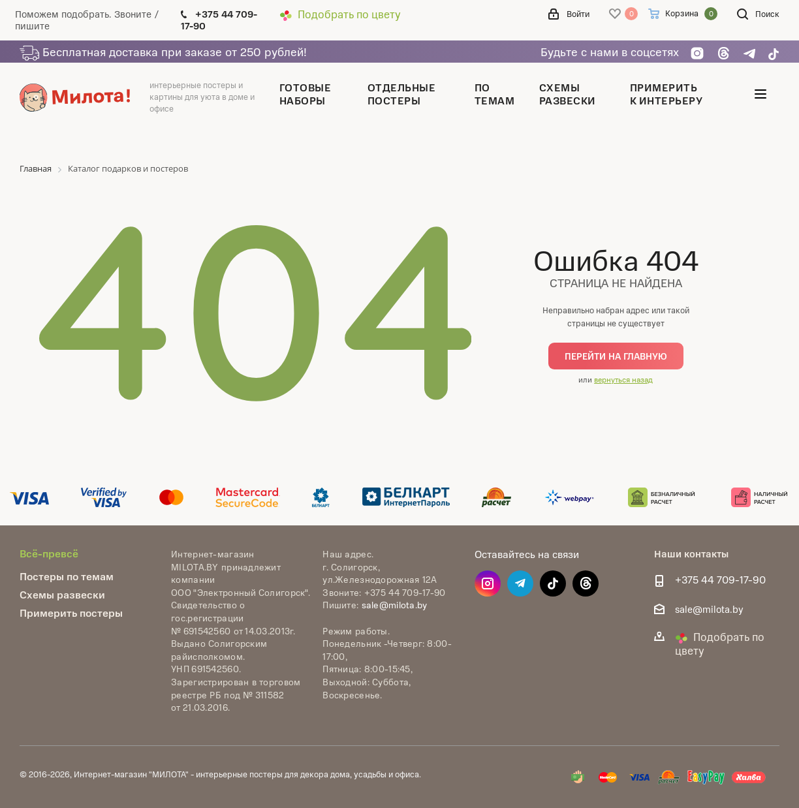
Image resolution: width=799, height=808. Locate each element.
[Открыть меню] (760, 97)
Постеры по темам (67, 575)
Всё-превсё (49, 553)
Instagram (488, 583)
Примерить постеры (71, 612)
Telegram (520, 583)
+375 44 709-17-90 (720, 580)
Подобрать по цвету (340, 14)
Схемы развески (62, 594)
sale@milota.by (395, 604)
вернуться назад (623, 379)
